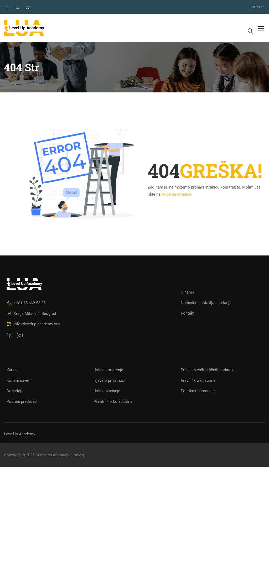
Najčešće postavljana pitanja (206, 302)
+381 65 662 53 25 (26, 303)
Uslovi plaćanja (107, 391)
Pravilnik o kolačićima (113, 401)
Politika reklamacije (198, 391)
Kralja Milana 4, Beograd (31, 313)
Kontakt (187, 313)
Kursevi (13, 370)
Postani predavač (22, 401)
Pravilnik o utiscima (198, 380)
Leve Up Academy (19, 434)
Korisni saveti (18, 380)
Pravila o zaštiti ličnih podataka (208, 370)
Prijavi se (257, 7)
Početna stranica (176, 194)
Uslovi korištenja (108, 370)
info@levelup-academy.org (33, 324)
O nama (187, 292)
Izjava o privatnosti (110, 380)
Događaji (14, 391)
